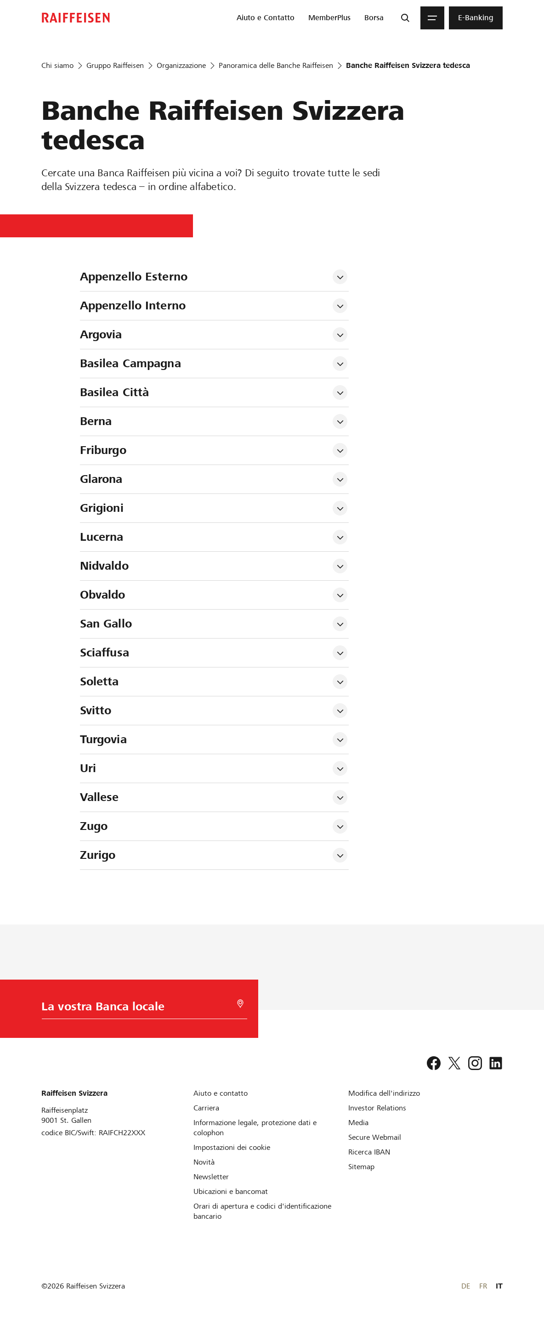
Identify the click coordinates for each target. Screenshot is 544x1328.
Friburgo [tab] (103, 450)
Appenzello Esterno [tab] (133, 276)
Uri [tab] (88, 768)
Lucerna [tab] (102, 537)
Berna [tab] (96, 421)
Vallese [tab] (99, 797)
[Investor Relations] (377, 1108)
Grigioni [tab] (102, 508)
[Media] (358, 1122)
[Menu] (432, 17)
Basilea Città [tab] (114, 392)
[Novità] (204, 1162)
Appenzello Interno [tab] (133, 305)
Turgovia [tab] (103, 739)
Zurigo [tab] (98, 855)
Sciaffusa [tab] (104, 652)
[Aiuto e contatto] (220, 1093)
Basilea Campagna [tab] (130, 363)
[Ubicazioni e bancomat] (230, 1191)
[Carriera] (206, 1108)
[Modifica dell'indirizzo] (384, 1093)
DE (465, 1286)
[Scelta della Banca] (139, 1009)
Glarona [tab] (101, 479)
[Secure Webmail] (374, 1137)
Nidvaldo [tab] (104, 565)
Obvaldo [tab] (102, 594)
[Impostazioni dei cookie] (231, 1147)
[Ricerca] (405, 17)
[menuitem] (265, 17)
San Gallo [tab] (106, 623)
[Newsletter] (211, 1176)
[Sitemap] (361, 1166)
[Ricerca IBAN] (369, 1152)
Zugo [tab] (94, 826)
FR (483, 1286)
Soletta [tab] (99, 681)
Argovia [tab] (101, 334)
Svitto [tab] (96, 710)
